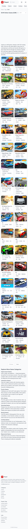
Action (15, 6)
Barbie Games (4, 511)
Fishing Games (4, 508)
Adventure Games (6, 380)
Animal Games (4, 503)
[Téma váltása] (21, 2)
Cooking (20, 6)
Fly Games (3, 510)
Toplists (9, 6)
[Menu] (25, 2)
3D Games (4, 427)
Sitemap (3, 520)
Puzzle (2, 496)
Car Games (3, 506)
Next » (17, 364)
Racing (2, 498)
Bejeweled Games (6, 434)
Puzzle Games (5, 389)
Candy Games (4, 505)
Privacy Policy (4, 517)
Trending (4, 6)
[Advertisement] (14, 29)
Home (2, 9)
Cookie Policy (4, 519)
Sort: (18, 12)
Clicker (2, 493)
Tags (5, 9)
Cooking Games (5, 420)
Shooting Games (5, 405)
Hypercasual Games (6, 372)
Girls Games (4, 398)
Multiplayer (3, 494)
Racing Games (5, 412)
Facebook (3, 522)
